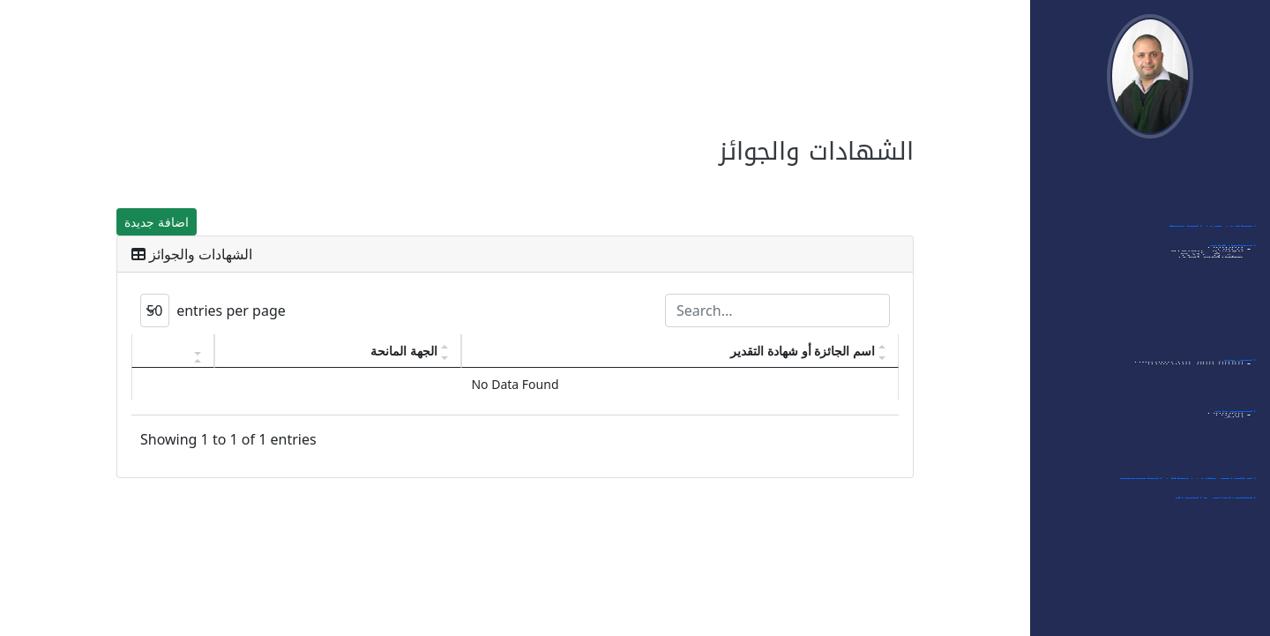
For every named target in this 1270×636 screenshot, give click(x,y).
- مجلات (1233, 450)
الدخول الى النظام (1213, 175)
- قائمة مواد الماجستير (1199, 399)
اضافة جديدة (156, 221)
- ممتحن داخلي (1216, 332)
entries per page (213, 310)
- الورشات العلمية (1210, 300)
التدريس (1237, 367)
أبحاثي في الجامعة (1212, 233)
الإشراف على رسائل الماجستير (1187, 485)
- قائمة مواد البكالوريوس (1192, 383)
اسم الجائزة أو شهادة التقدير (802, 350)
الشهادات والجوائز (1215, 505)
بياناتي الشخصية (1217, 194)
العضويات (1235, 418)
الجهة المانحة (403, 350)
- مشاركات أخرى (1214, 347)
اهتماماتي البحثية (1214, 213)
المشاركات (1232, 252)
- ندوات (1234, 284)
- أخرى (1236, 466)
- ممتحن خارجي (1215, 316)
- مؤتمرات (1229, 268)
